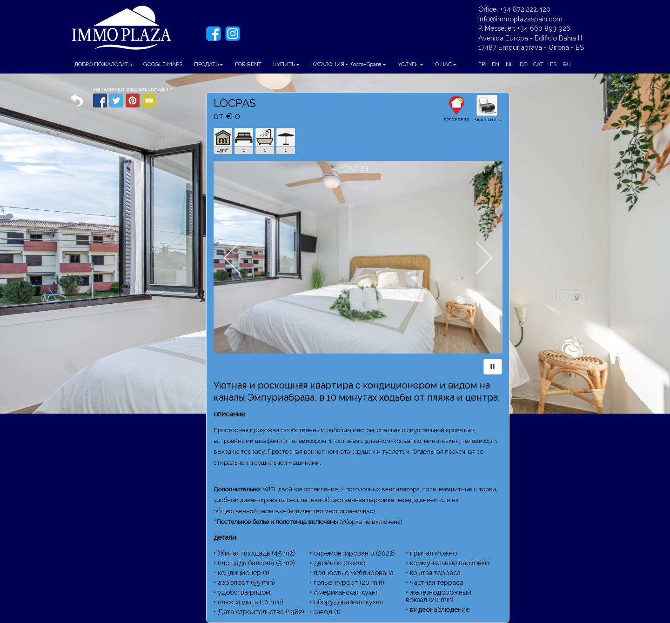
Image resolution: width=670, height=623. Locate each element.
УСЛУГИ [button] (410, 64)
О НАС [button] (445, 64)
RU (567, 64)
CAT (538, 64)
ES (553, 64)
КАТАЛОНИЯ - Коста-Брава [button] (348, 64)
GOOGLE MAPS (162, 64)
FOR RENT (248, 64)
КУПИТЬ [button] (286, 64)
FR (481, 64)
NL (509, 64)
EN (495, 64)
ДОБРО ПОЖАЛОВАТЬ (103, 64)
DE (523, 64)
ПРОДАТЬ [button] (208, 64)
